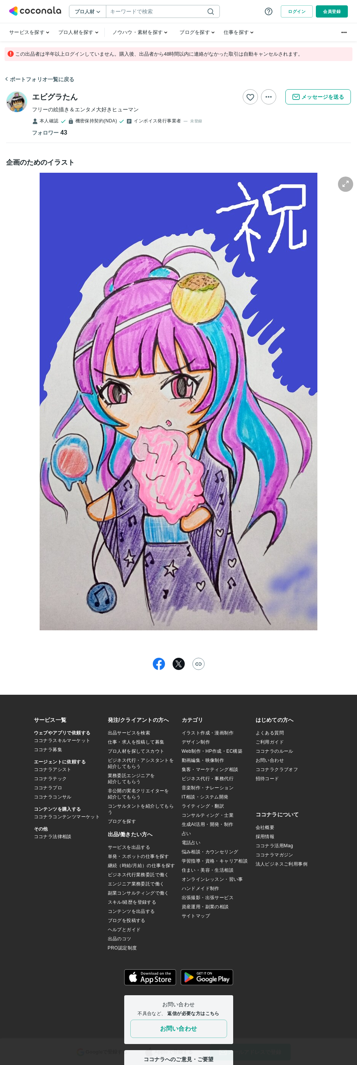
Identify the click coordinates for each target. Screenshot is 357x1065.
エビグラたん (55, 97)
